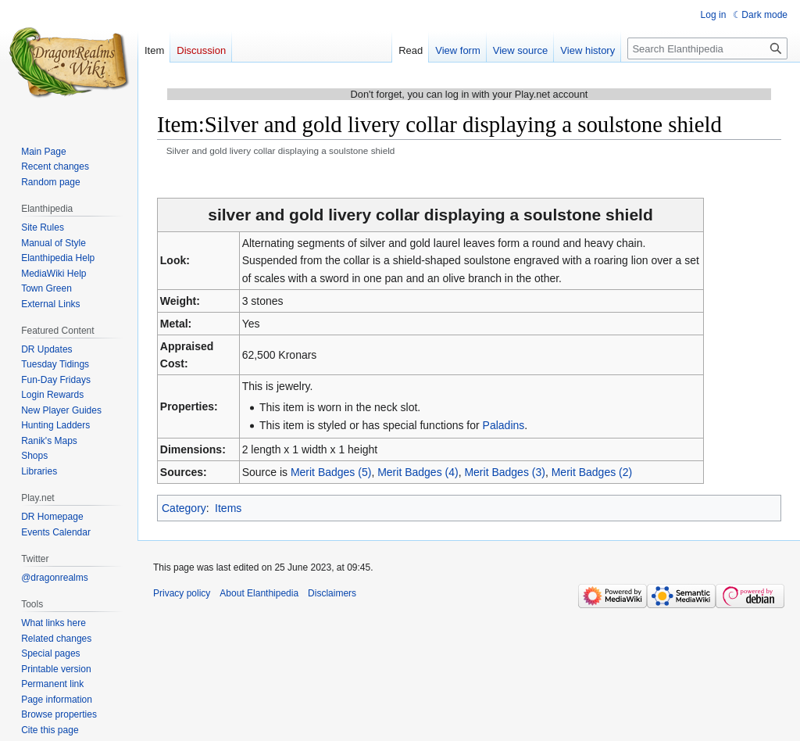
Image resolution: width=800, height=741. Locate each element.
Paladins (504, 425)
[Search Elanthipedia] (707, 48)
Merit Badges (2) (592, 472)
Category (184, 508)
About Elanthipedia (259, 593)
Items (228, 508)
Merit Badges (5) (331, 472)
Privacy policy (181, 593)
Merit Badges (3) (504, 472)
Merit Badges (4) (417, 472)
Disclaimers (332, 593)
